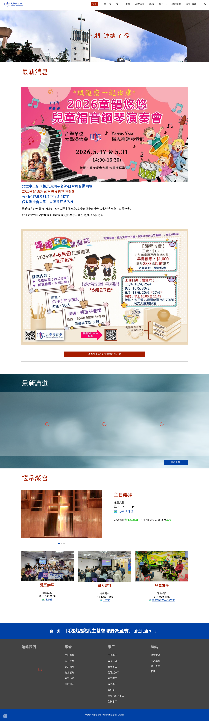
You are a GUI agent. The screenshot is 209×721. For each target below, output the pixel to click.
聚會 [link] (128, 4)
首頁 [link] (94, 4)
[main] (90, 35)
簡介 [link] (118, 4)
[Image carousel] (61, 517)
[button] (205, 4)
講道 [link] (151, 4)
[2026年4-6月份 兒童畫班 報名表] (104, 354)
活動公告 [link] (106, 4)
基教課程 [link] (139, 4)
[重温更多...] (176, 462)
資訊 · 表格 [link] (191, 4)
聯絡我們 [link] (176, 4)
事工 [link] (161, 4)
